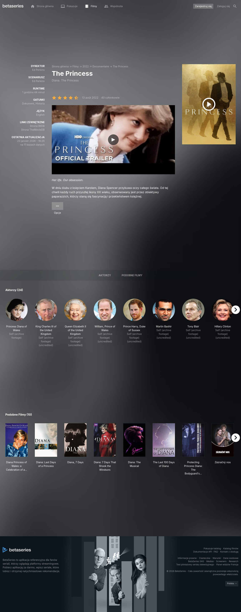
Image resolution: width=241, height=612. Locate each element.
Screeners (221, 561)
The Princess (120, 66)
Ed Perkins (38, 69)
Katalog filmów (230, 548)
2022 (85, 66)
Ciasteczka (204, 558)
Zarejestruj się (203, 6)
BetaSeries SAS (196, 561)
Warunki (217, 558)
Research (233, 561)
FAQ (216, 551)
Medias (210, 561)
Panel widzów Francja (227, 564)
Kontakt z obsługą (229, 551)
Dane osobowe (230, 558)
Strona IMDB (37, 125)
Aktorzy (105, 275)
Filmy (75, 66)
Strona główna (60, 66)
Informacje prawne (187, 558)
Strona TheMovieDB (33, 129)
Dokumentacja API (202, 551)
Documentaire (100, 66)
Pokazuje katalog (212, 548)
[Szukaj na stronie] (235, 6)
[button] (16, 323)
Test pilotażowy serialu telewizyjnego (195, 564)
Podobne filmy (132, 275)
